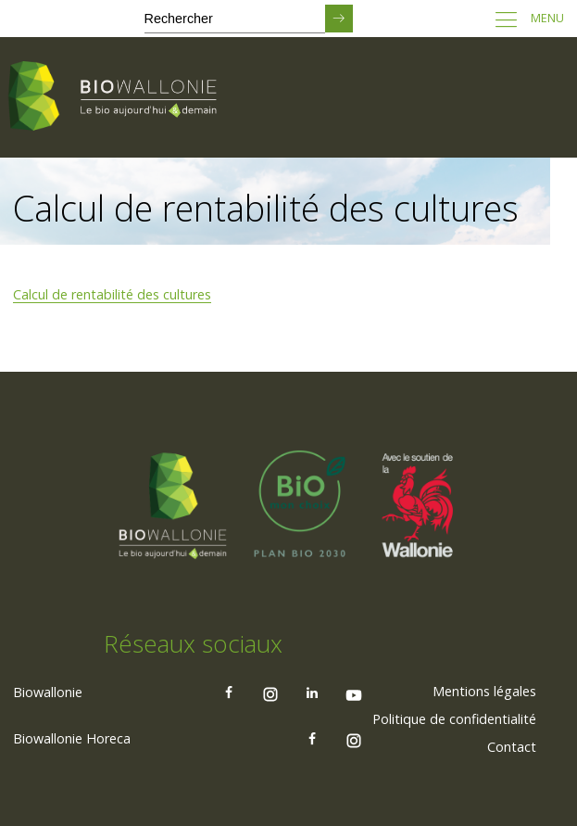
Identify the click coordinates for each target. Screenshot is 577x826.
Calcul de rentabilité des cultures (112, 294)
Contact (511, 747)
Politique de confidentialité (454, 719)
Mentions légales (484, 691)
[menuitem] (484, 691)
